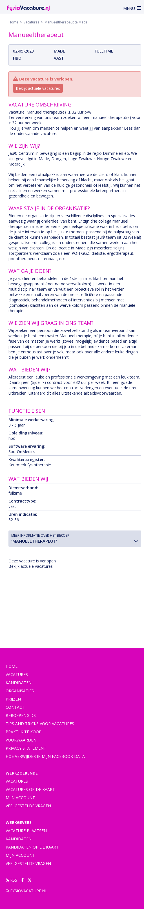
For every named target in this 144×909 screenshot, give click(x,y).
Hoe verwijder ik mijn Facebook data (45, 756)
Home (13, 22)
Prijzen (13, 699)
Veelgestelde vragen (28, 805)
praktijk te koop (23, 731)
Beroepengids (21, 715)
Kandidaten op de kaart (32, 847)
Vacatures (17, 781)
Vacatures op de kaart (30, 789)
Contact (15, 707)
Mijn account (20, 797)
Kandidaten (19, 682)
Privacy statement (26, 748)
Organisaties (20, 690)
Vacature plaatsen (26, 830)
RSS (11, 880)
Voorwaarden (21, 740)
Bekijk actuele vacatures (38, 88)
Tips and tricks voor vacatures (40, 723)
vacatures (31, 22)
